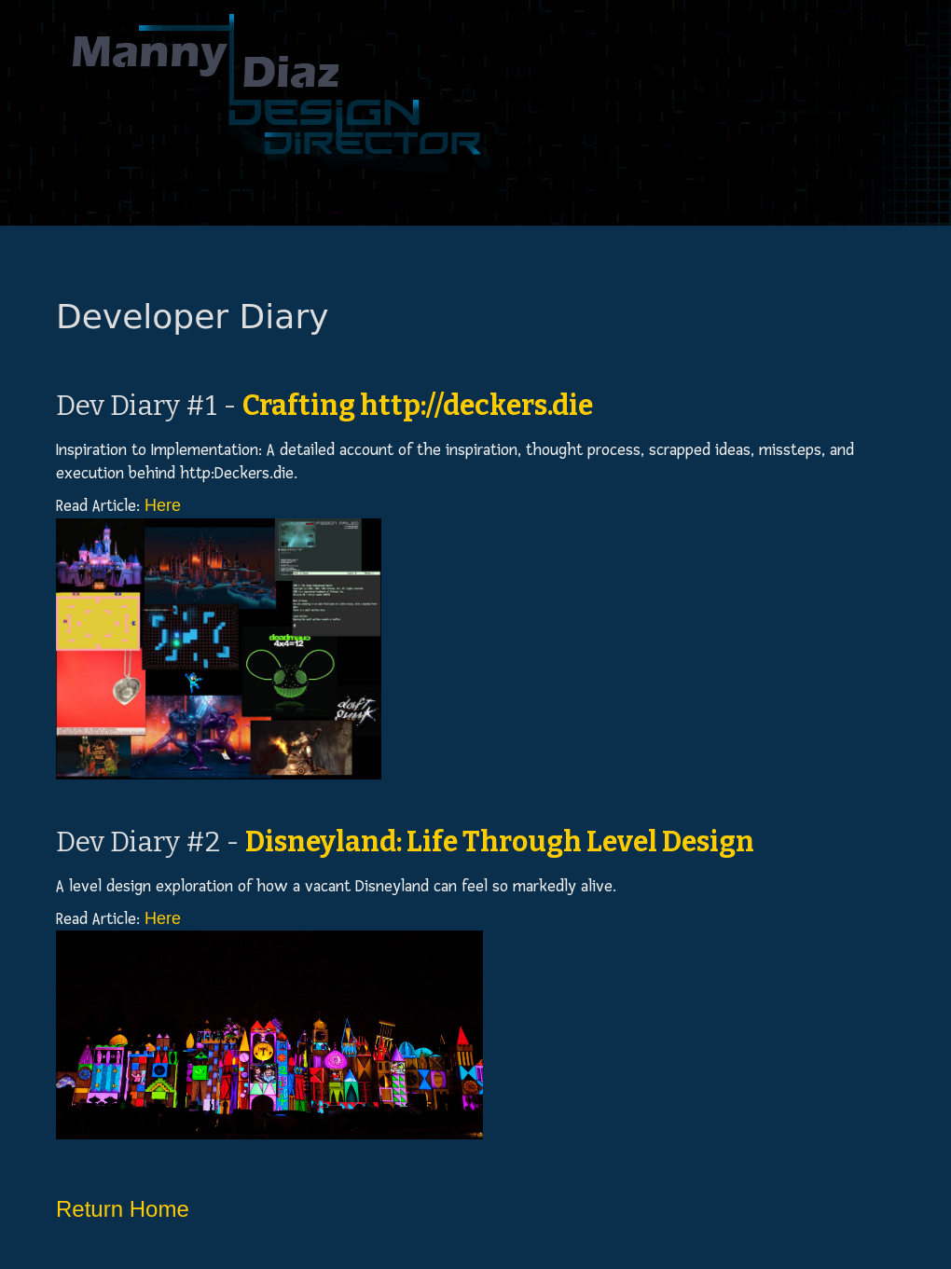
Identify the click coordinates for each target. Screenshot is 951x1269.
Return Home (122, 1209)
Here (163, 505)
